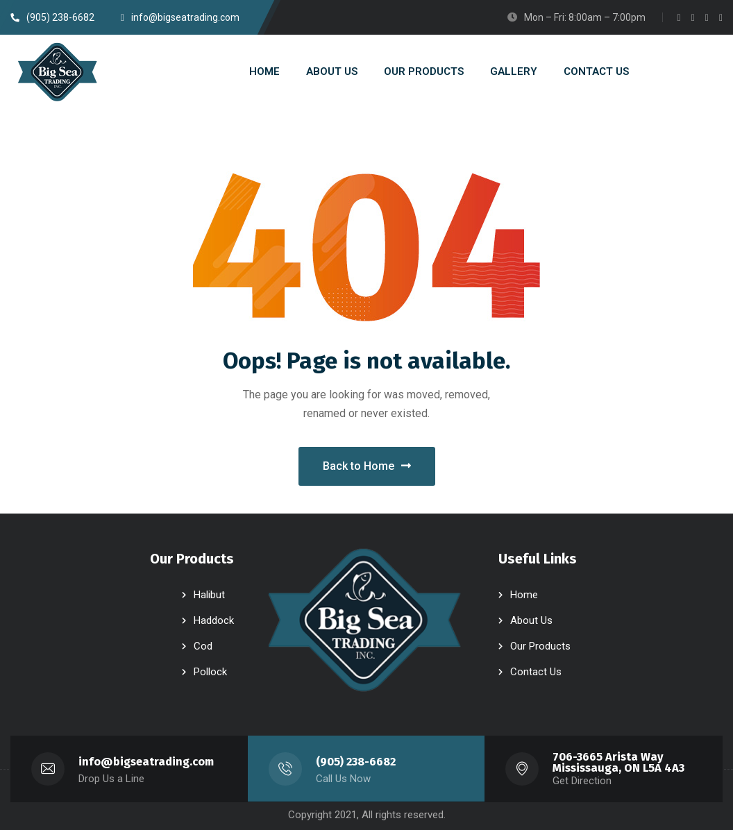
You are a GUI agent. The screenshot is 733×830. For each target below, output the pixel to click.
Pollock (210, 672)
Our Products (540, 646)
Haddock (214, 620)
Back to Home (367, 466)
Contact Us (536, 672)
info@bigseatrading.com (146, 761)
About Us (531, 620)
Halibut (209, 594)
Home (524, 594)
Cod (203, 646)
